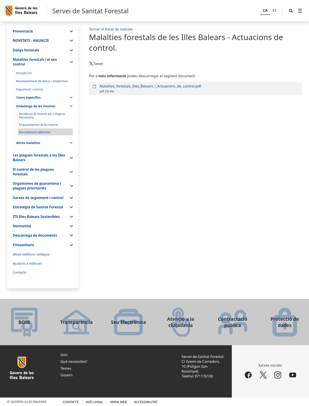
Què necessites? (74, 361)
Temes (66, 368)
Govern (67, 375)
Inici (64, 354)
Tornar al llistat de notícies (111, 29)
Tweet (98, 63)
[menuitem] (300, 11)
